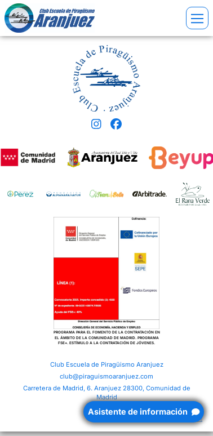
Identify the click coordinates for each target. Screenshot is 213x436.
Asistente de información (143, 411)
